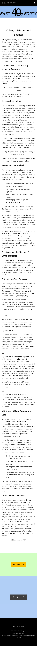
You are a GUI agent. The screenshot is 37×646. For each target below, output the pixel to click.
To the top (18, 626)
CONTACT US (18, 564)
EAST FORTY (9, 3)
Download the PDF (18, 540)
